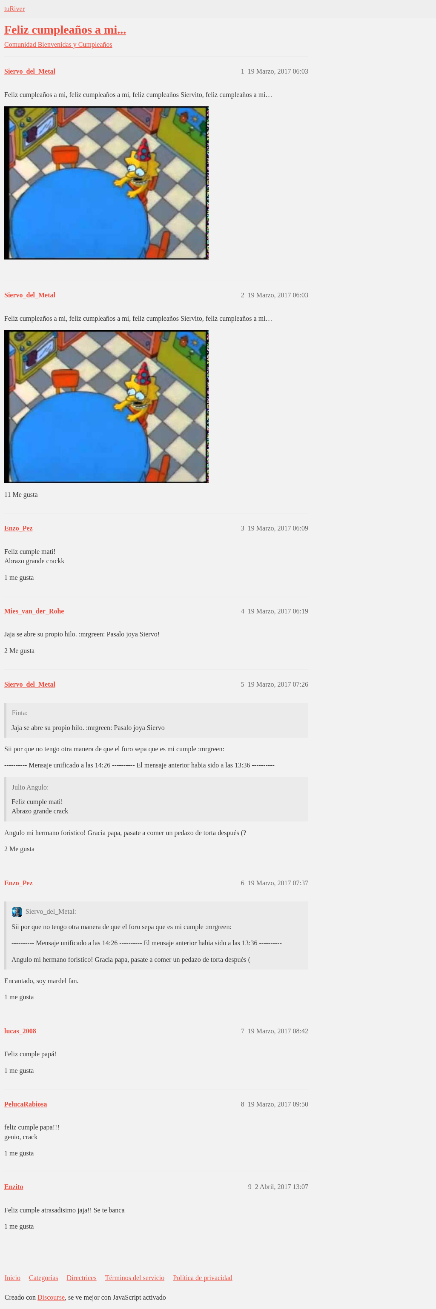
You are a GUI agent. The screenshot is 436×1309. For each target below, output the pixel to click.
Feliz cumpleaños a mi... (65, 29)
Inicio (12, 1277)
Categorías (43, 1277)
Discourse (51, 1297)
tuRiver (14, 8)
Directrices (81, 1277)
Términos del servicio (135, 1277)
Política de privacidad (202, 1277)
